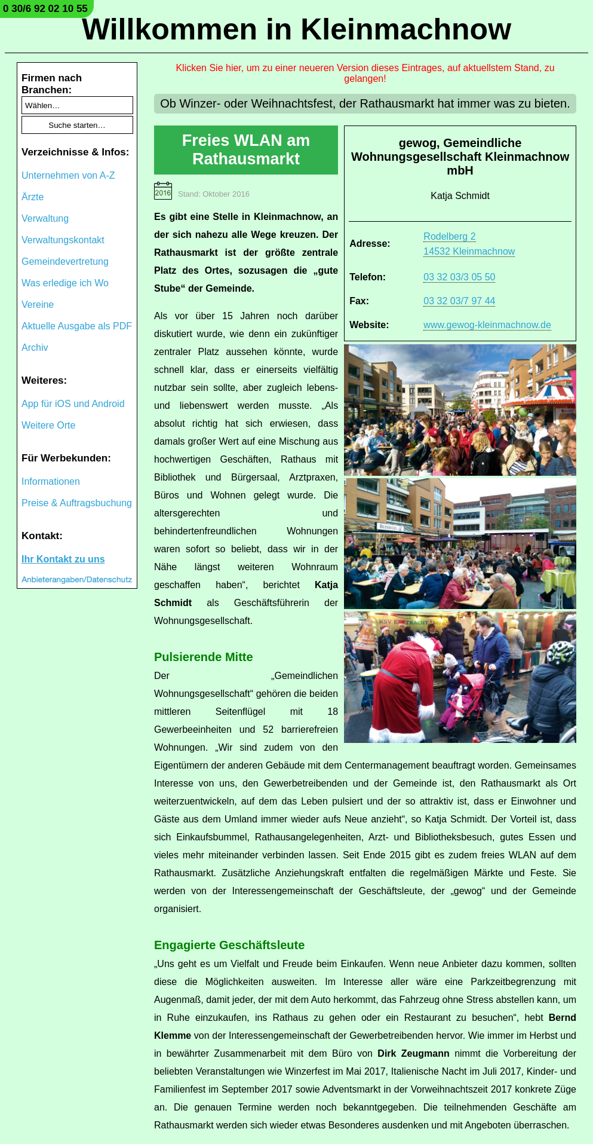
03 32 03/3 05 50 (459, 277)
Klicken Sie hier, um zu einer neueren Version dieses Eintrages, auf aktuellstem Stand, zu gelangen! (365, 73)
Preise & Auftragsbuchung (76, 503)
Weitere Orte (48, 425)
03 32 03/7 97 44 (459, 301)
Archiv (34, 347)
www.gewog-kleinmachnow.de (487, 325)
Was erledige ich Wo (65, 283)
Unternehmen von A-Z (68, 175)
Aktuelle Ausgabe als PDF (76, 326)
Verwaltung (45, 218)
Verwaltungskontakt (63, 240)
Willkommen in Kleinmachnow (296, 29)
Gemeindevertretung (65, 261)
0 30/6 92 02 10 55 (45, 8)
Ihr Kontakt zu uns (63, 559)
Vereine (37, 304)
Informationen (50, 481)
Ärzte (32, 197)
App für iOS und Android (73, 404)
